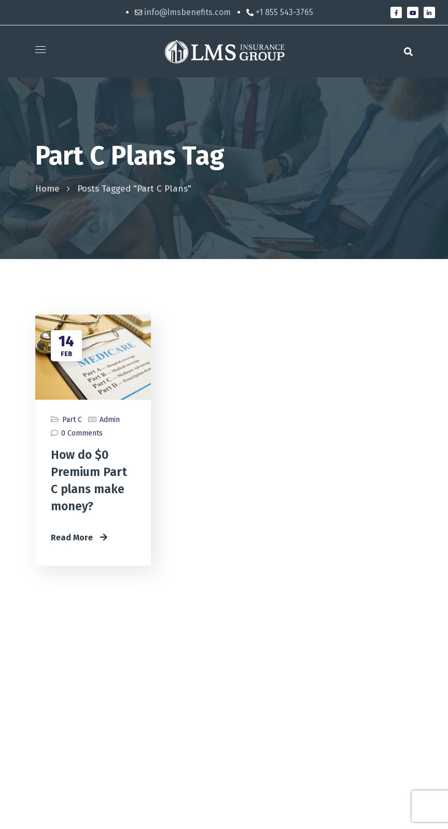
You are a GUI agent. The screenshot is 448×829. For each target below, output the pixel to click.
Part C (72, 419)
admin (110, 419)
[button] (408, 51)
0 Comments (82, 433)
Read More (79, 537)
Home (47, 188)
